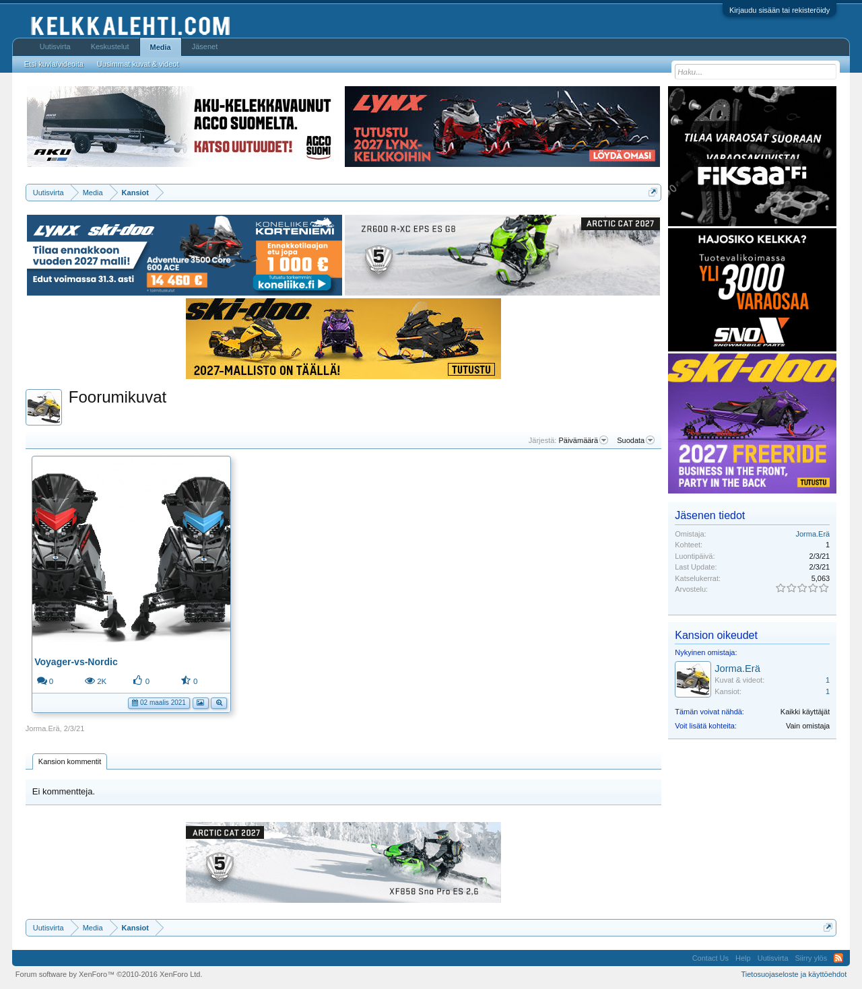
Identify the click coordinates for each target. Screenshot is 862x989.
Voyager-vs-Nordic (75, 661)
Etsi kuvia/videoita (54, 64)
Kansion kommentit (70, 761)
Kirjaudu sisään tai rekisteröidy (779, 10)
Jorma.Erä (43, 728)
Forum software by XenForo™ (109, 974)
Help (743, 958)
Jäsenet (205, 46)
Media (160, 47)
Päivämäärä (583, 440)
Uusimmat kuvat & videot (138, 64)
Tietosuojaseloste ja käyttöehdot (794, 974)
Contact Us (710, 958)
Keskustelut (110, 46)
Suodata (636, 440)
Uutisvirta (55, 46)
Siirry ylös (811, 958)
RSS (838, 958)
